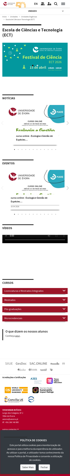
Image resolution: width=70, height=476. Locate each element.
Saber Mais (28, 467)
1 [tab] (32, 65)
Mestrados (35, 300)
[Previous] (2, 123)
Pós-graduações (35, 309)
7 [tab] (37, 149)
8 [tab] (40, 149)
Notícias (8, 98)
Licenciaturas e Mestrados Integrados (35, 290)
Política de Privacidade (26, 456)
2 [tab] (37, 65)
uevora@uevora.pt (10, 419)
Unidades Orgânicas (29, 17)
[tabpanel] (35, 60)
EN (36, 4)
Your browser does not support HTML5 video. (35, 239)
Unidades (46, 11)
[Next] (67, 123)
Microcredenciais (35, 318)
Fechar (44, 467)
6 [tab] (33, 149)
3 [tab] (22, 149)
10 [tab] (48, 149)
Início (4, 17)
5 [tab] (29, 149)
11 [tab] (51, 149)
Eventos (8, 164)
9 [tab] (44, 149)
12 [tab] (55, 149)
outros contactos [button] (10, 429)
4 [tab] (25, 149)
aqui (17, 335)
